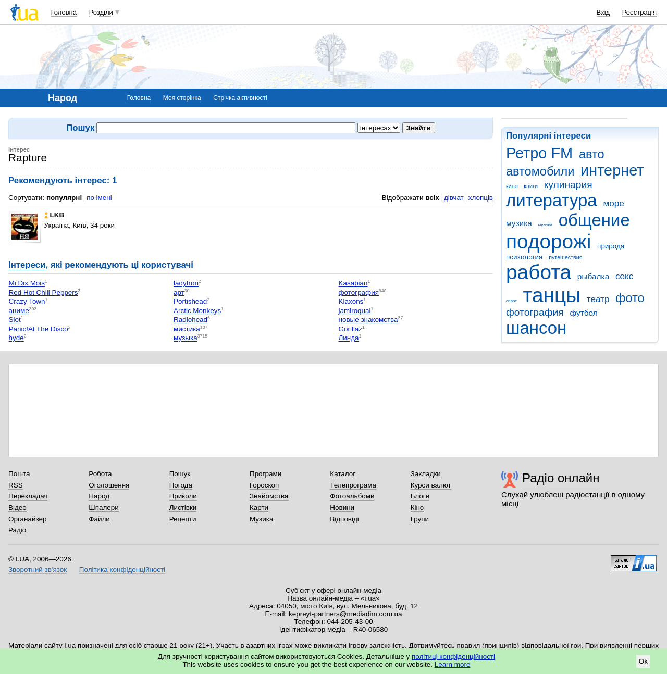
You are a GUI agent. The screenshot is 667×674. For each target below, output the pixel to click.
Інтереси (26, 265)
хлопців (480, 198)
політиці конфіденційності (453, 656)
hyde (16, 338)
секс (624, 276)
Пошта (19, 474)
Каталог (342, 474)
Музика (261, 519)
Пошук (180, 474)
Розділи (101, 12)
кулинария (568, 184)
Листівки (183, 507)
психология (524, 257)
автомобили (540, 171)
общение (594, 220)
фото (630, 298)
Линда (349, 338)
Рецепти (182, 519)
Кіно (417, 507)
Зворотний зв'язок (37, 569)
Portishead (190, 302)
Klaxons (351, 302)
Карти (259, 507)
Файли (99, 519)
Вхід (603, 12)
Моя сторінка (182, 98)
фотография (535, 312)
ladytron (186, 284)
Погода (180, 485)
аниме (19, 311)
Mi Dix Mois (27, 284)
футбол (583, 312)
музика (519, 223)
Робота (100, 474)
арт (179, 292)
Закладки (426, 474)
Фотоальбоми (352, 496)
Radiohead (190, 320)
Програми (265, 474)
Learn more (453, 664)
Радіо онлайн (561, 478)
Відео (17, 507)
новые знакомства (368, 320)
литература (551, 200)
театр (598, 299)
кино (512, 186)
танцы (552, 295)
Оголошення (109, 485)
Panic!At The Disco (38, 329)
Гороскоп (264, 485)
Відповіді (344, 519)
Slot (15, 320)
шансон (536, 328)
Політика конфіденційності (122, 569)
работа (538, 272)
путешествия (565, 257)
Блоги (420, 496)
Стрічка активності (240, 98)
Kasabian (353, 284)
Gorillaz (351, 329)
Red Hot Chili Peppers (43, 292)
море (613, 203)
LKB (54, 215)
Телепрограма (353, 485)
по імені (99, 198)
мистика (187, 329)
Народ (99, 496)
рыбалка (593, 276)
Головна (64, 12)
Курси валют (431, 485)
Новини (342, 507)
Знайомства (269, 496)
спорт (511, 300)
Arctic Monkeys (197, 311)
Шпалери (103, 507)
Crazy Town (27, 302)
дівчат (454, 198)
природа (610, 246)
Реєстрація (639, 12)
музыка (545, 224)
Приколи (183, 496)
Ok (643, 661)
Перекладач (27, 496)
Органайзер (27, 519)
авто (591, 154)
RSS (15, 485)
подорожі (548, 241)
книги (531, 186)
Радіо (17, 530)
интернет (612, 170)
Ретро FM (539, 153)
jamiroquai (355, 311)
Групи (420, 519)
